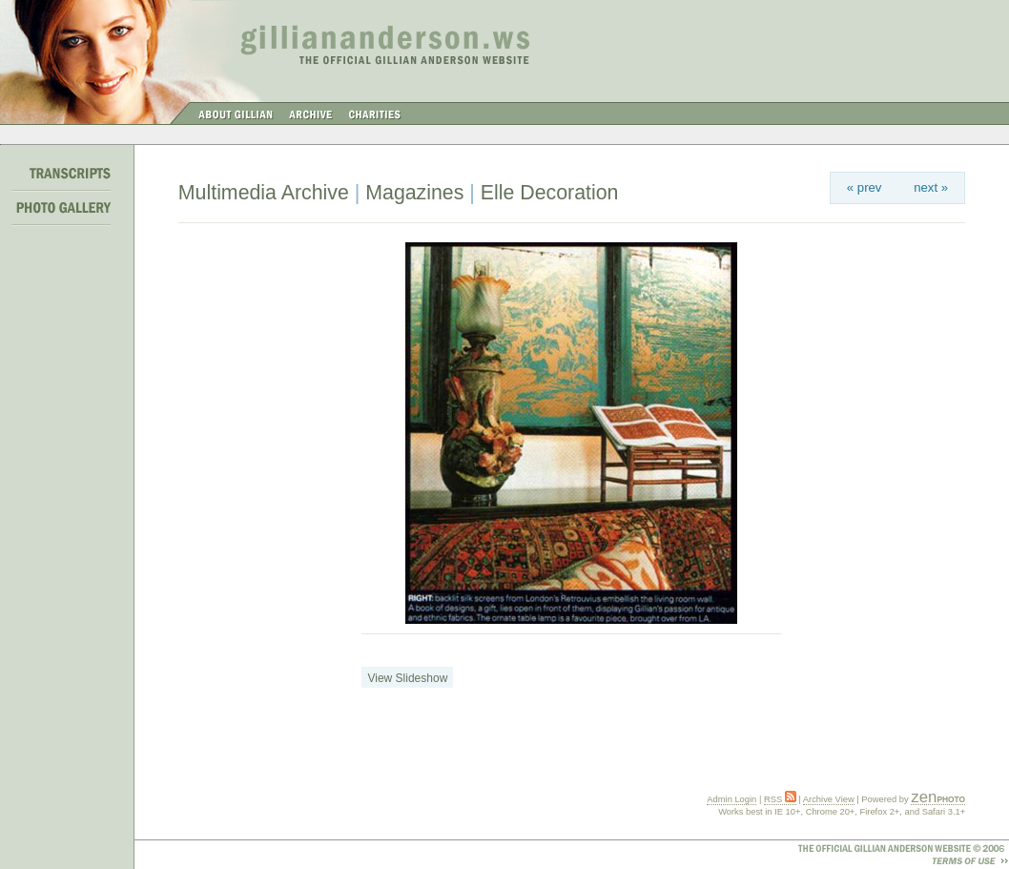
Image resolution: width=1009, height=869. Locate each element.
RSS (780, 799)
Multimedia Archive (263, 192)
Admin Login (731, 799)
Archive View (829, 799)
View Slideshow (407, 678)
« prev (864, 187)
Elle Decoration (550, 192)
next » (931, 187)
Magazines (414, 192)
